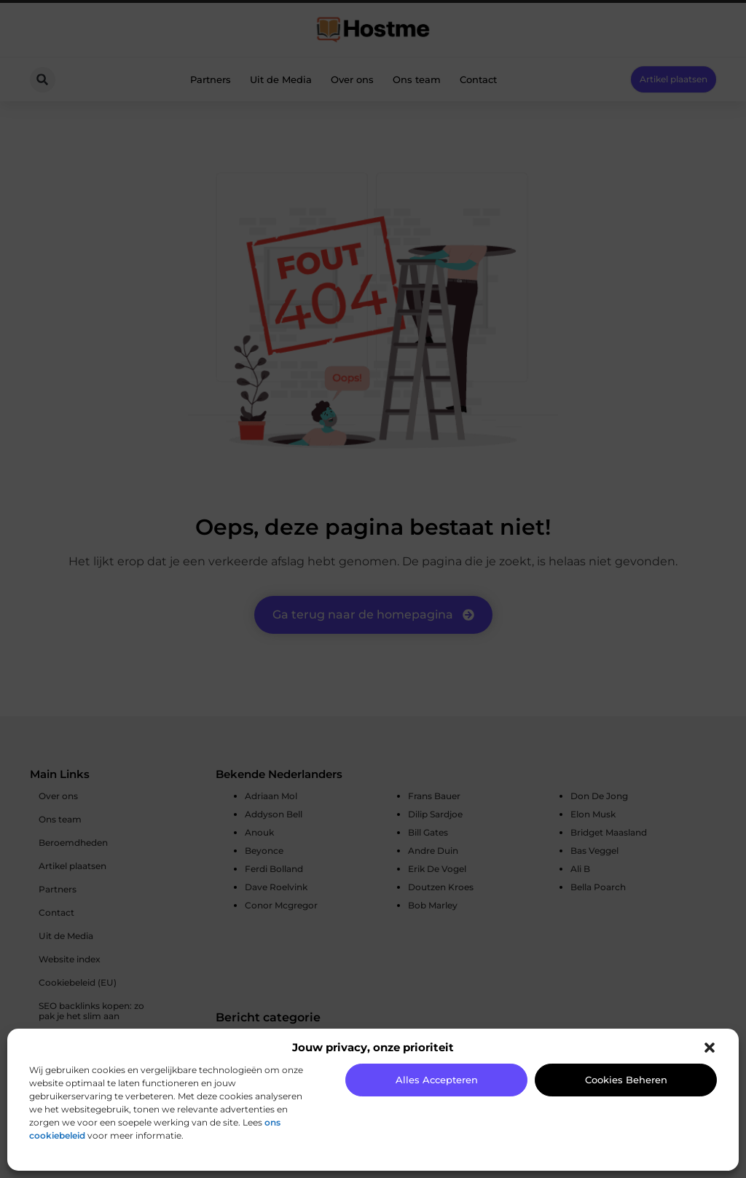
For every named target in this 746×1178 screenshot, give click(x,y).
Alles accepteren (437, 1079)
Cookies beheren (626, 1079)
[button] (709, 1047)
